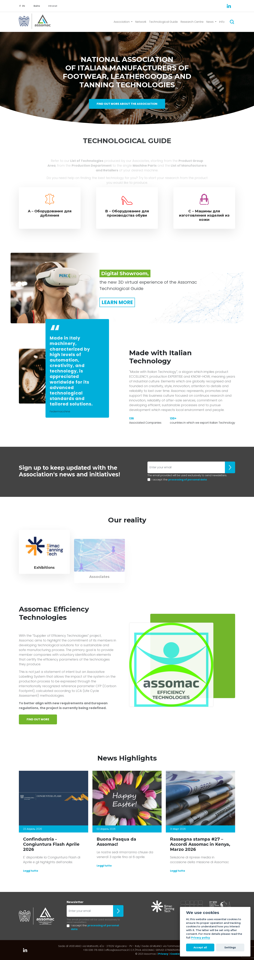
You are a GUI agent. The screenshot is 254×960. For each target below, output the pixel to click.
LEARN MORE (117, 302)
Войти (37, 5)
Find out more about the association (127, 104)
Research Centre (192, 22)
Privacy (163, 954)
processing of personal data (187, 479)
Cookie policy (179, 954)
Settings (230, 947)
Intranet (52, 5)
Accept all (200, 947)
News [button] (210, 22)
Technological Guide (163, 22)
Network (140, 22)
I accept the (179, 479)
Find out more (38, 719)
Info (222, 22)
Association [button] (122, 22)
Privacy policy (200, 937)
